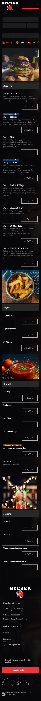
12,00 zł (29, 321)
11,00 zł (29, 541)
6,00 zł (29, 554)
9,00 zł (29, 527)
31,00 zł (29, 106)
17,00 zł (29, 334)
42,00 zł (29, 241)
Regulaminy (6, 681)
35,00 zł (29, 152)
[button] (22, 185)
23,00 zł (29, 348)
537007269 (15, 615)
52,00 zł (29, 263)
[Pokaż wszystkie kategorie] (37, 42)
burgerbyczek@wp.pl (19, 619)
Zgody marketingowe (24, 683)
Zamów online (20, 670)
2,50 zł (29, 398)
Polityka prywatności (18, 681)
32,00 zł (29, 130)
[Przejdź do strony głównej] (10, 6)
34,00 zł (29, 218)
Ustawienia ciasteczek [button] (9, 683)
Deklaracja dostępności (9, 685)
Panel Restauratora (24, 685)
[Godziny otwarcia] (18, 632)
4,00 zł (29, 411)
